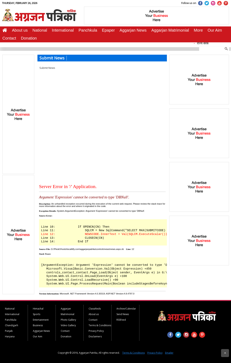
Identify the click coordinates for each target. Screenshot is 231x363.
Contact (9, 38)
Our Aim (215, 30)
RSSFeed (121, 319)
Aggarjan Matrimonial (170, 30)
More (198, 30)
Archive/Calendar (126, 308)
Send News (122, 314)
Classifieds (95, 308)
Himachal (38, 308)
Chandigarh (11, 325)
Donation (29, 38)
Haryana (10, 336)
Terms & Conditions (100, 325)
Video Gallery (68, 325)
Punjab (9, 331)
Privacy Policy (96, 331)
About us (20, 30)
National (39, 30)
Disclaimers (95, 336)
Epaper (108, 30)
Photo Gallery (68, 319)
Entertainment (41, 319)
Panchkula (87, 30)
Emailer (169, 352)
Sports (36, 314)
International (63, 30)
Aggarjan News (133, 30)
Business (38, 325)
